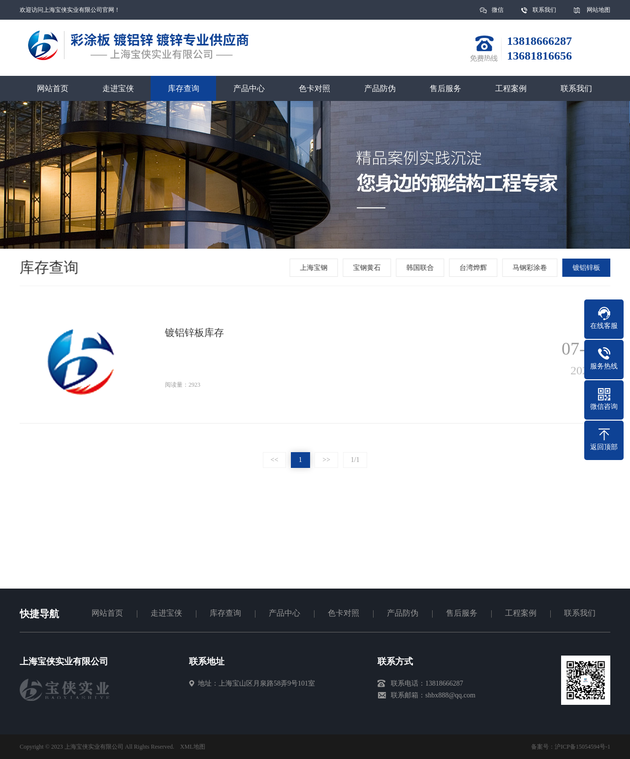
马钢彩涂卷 (530, 267)
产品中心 (249, 88)
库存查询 (183, 88)
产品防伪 (380, 88)
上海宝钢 (314, 267)
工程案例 (511, 88)
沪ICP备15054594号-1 (582, 746)
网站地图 (598, 9)
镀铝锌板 (587, 267)
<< (275, 459)
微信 (498, 13)
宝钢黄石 (367, 267)
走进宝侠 (118, 88)
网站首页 (52, 88)
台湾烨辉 (474, 267)
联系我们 (544, 9)
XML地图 (192, 746)
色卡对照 (314, 88)
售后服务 (445, 88)
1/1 (355, 459)
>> (326, 459)
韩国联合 (421, 267)
